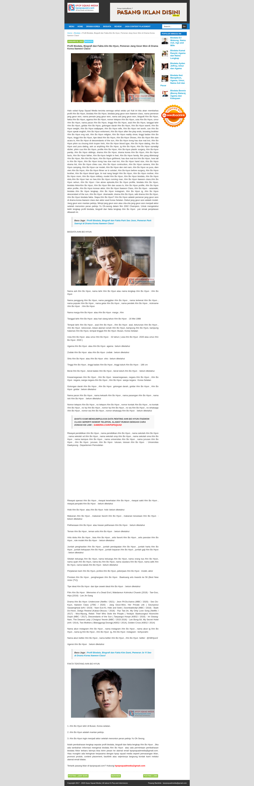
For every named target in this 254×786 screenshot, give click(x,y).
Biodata (107, 26)
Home (80, 26)
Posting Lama (150, 776)
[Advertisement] (113, 473)
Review (118, 26)
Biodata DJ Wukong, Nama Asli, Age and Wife (178, 41)
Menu (71, 26)
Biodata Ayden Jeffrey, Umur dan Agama (177, 66)
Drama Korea (93, 26)
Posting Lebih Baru (78, 776)
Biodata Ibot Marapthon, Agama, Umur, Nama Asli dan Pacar (173, 80)
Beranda (115, 776)
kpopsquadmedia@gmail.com (175, 783)
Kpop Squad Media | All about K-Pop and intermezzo (107, 783)
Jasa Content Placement (138, 26)
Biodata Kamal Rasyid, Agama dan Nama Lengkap (178, 54)
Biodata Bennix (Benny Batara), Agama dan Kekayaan (178, 94)
